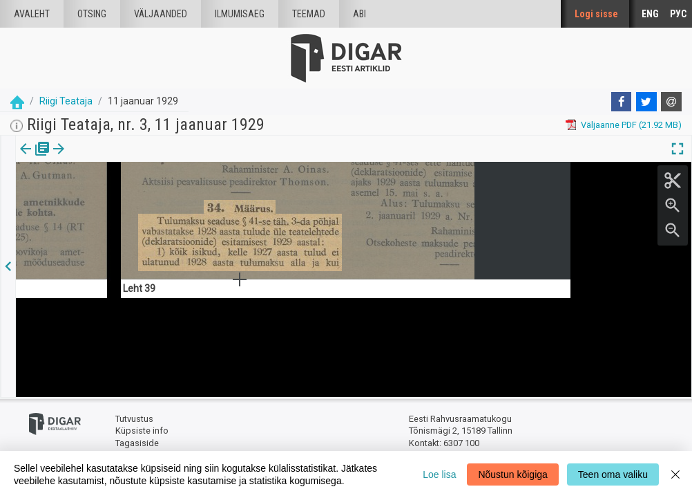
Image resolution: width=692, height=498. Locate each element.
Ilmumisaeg (240, 13)
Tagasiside (137, 443)
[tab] (34, 158)
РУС (678, 13)
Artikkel (96, 158)
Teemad (308, 13)
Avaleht (32, 13)
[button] (118, 158)
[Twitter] (646, 101)
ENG (650, 13)
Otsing (91, 13)
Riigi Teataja (66, 101)
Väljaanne (35, 158)
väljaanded (160, 13)
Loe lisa (439, 474)
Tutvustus (134, 419)
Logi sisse (596, 13)
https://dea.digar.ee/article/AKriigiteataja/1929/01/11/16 (129, 196)
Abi (359, 13)
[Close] (675, 474)
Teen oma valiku (613, 474)
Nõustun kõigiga (512, 474)
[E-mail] (671, 101)
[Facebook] (621, 101)
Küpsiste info (142, 430)
